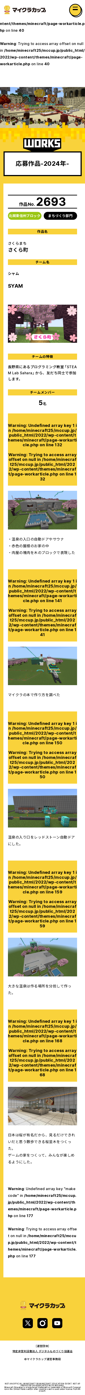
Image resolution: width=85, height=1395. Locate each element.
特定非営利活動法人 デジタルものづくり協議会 (42, 1351)
